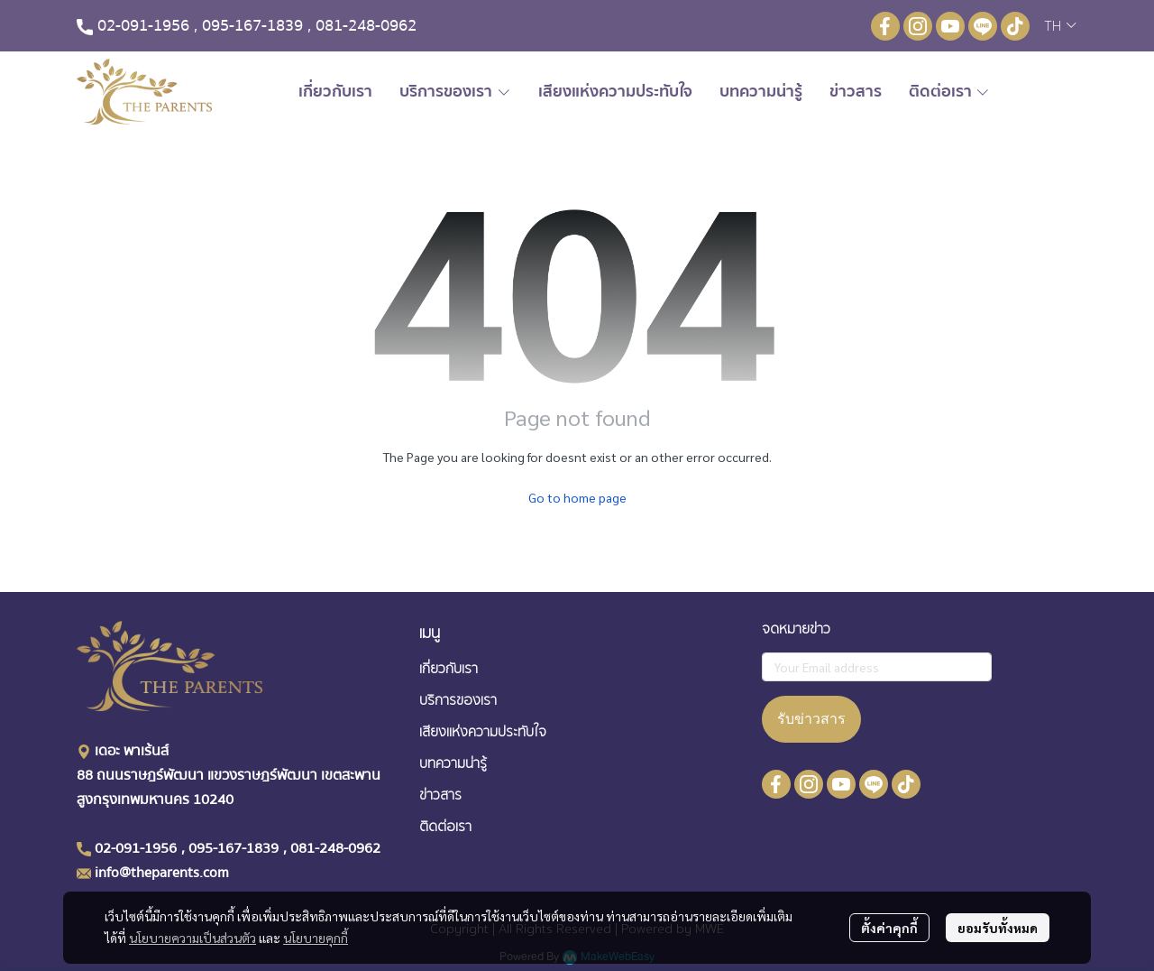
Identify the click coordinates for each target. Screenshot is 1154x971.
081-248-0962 (366, 26)
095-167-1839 (252, 26)
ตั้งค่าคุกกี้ (889, 928)
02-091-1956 (143, 26)
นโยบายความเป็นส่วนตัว (192, 937)
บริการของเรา (458, 700)
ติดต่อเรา (445, 826)
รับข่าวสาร (811, 718)
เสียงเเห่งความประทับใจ (482, 732)
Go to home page (577, 497)
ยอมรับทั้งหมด (997, 928)
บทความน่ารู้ (453, 763)
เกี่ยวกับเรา (448, 668)
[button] (1060, 26)
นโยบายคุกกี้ (315, 937)
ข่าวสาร (440, 795)
